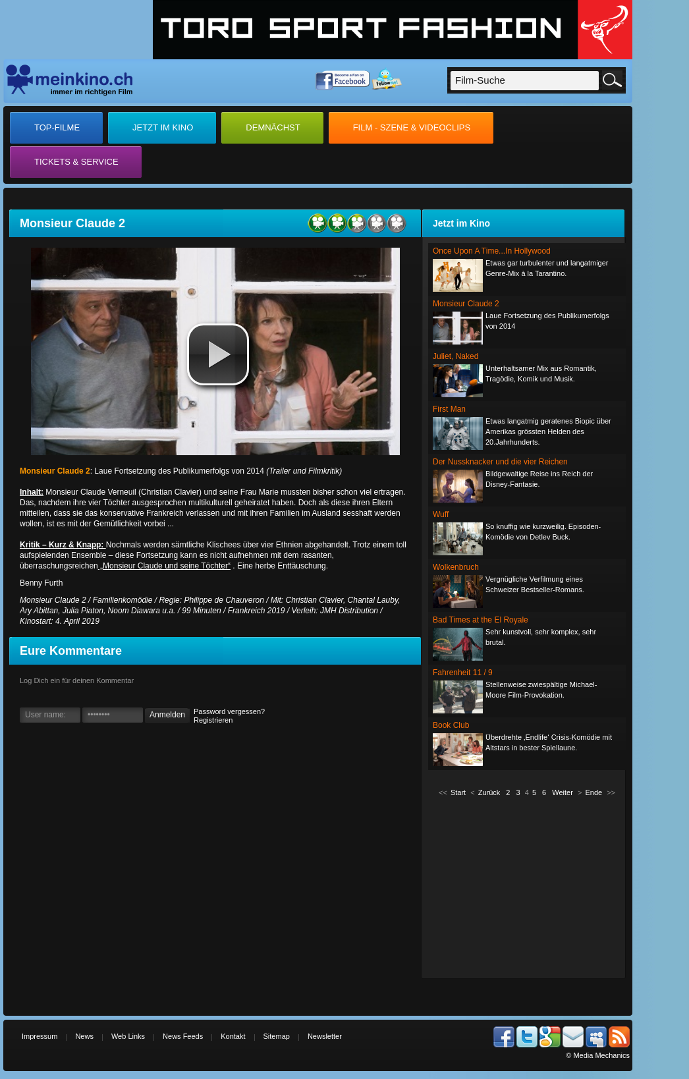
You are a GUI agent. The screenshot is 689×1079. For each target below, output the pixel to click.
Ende (593, 792)
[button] (218, 354)
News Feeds (183, 1036)
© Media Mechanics (598, 1055)
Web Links (128, 1036)
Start (458, 792)
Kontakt (233, 1036)
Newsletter (325, 1036)
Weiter (562, 792)
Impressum (39, 1036)
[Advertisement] (527, 886)
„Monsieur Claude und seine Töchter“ (164, 565)
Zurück (489, 792)
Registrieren (213, 720)
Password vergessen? (229, 711)
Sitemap (276, 1036)
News (84, 1036)
